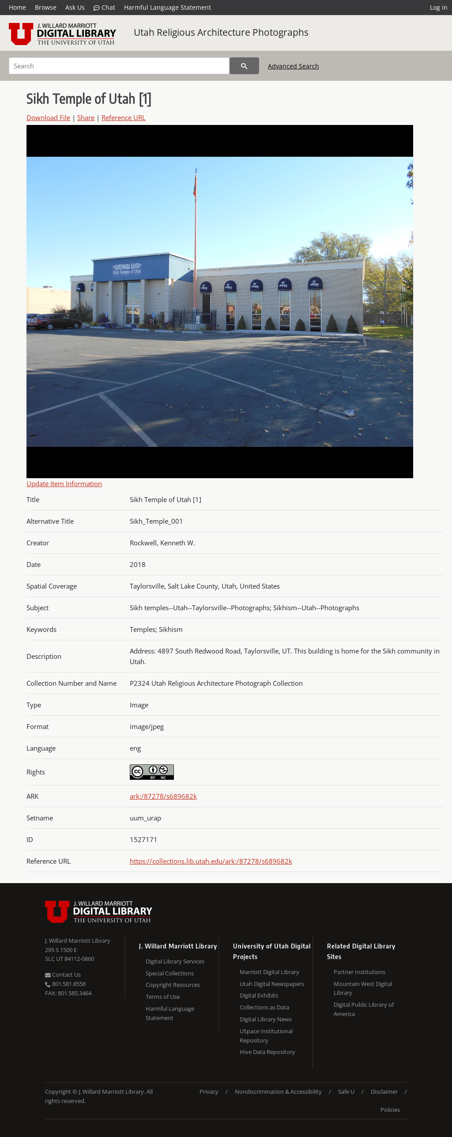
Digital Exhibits (259, 995)
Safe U (346, 1091)
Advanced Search (293, 66)
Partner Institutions (359, 972)
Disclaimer (384, 1091)
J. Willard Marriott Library (77, 940)
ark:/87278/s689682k (163, 796)
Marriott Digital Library (269, 972)
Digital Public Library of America (364, 1009)
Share (85, 117)
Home (17, 7)
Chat (104, 7)
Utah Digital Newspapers (272, 984)
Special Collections (170, 973)
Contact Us (63, 974)
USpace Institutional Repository (266, 1035)
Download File (48, 117)
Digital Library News (266, 1019)
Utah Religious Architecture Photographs (221, 32)
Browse (45, 7)
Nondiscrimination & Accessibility (278, 1091)
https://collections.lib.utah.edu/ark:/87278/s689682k (211, 861)
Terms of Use (163, 997)
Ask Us (75, 7)
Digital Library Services (175, 961)
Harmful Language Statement (167, 7)
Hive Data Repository (267, 1052)
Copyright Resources (173, 985)
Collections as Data (264, 1007)
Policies (390, 1110)
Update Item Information (64, 483)
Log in (439, 7)
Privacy (209, 1091)
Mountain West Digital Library (363, 988)
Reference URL (124, 117)
